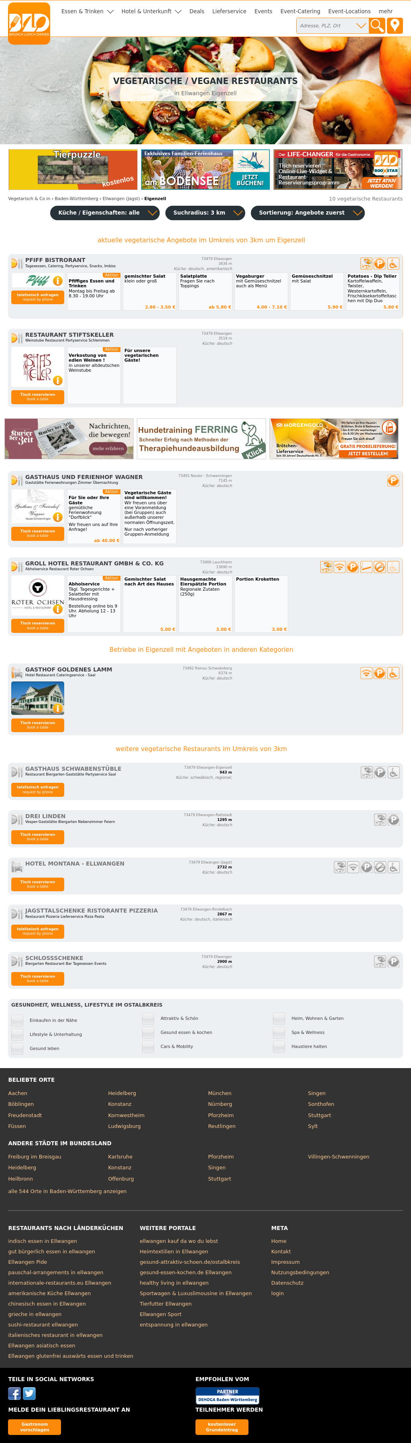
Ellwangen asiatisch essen (41, 1346)
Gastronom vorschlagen (34, 1427)
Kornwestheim (126, 1115)
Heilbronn (20, 1179)
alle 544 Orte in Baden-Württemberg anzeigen (67, 1191)
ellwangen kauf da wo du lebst (179, 1241)
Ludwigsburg (124, 1126)
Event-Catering (300, 11)
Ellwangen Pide (27, 1262)
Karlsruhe (120, 1157)
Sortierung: (301, 213)
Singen (317, 1093)
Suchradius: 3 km (199, 213)
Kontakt (281, 1252)
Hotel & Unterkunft (146, 11)
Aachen (17, 1093)
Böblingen (21, 1104)
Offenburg (121, 1179)
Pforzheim (221, 1115)
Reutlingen (222, 1126)
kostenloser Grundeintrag (222, 1427)
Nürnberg (220, 1104)
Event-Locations (349, 11)
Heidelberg (122, 1093)
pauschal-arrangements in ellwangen (55, 1272)
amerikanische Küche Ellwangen (49, 1293)
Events (263, 11)
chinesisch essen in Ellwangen (46, 1304)
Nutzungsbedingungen (300, 1272)
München (220, 1093)
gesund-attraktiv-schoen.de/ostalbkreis (190, 1262)
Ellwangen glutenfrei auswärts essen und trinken (70, 1356)
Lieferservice (229, 11)
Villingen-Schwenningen (339, 1157)
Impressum (285, 1262)
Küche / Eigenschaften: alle (99, 213)
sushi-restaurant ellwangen (43, 1325)
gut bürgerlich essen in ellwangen (51, 1252)
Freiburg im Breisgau (34, 1157)
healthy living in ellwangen (174, 1283)
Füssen (17, 1126)
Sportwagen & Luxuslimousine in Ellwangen (196, 1293)
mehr (386, 11)
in (29, 198)
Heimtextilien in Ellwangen (174, 1252)
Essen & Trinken (82, 11)
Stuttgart (319, 1115)
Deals (196, 11)
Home (279, 1241)
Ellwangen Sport (160, 1314)
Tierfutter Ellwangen (166, 1304)
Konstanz (119, 1104)
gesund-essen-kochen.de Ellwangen (186, 1272)
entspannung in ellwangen (174, 1325)
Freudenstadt (25, 1115)
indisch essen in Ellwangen (42, 1241)
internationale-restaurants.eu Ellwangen (59, 1283)
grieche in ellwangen (34, 1314)
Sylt (313, 1126)
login (277, 1293)
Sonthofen (321, 1104)
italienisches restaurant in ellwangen (55, 1335)
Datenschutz (287, 1283)
